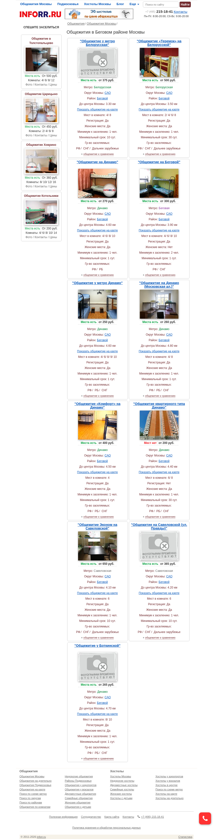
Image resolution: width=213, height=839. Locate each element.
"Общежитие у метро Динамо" (97, 283)
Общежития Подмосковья (35, 785)
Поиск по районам (31, 802)
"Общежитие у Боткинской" (97, 646)
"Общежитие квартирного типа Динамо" (159, 405)
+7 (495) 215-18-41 (151, 816)
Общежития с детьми (78, 806)
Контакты (180, 12)
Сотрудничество (91, 816)
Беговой (102, 98)
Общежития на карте (32, 789)
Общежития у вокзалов (79, 789)
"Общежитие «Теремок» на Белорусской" (159, 43)
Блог (120, 4)
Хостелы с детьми (121, 798)
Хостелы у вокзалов (167, 780)
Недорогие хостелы (122, 780)
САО (108, 93)
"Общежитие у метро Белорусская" (97, 43)
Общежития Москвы (36, 4)
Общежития (76, 23)
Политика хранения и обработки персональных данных (106, 827)
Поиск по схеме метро (33, 793)
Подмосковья (68, 4)
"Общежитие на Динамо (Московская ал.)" (159, 284)
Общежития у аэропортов (80, 785)
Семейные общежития (79, 798)
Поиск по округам (30, 798)
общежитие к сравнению (98, 154)
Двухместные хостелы (124, 785)
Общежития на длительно (36, 780)
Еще (134, 4)
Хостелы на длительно (169, 798)
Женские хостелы (121, 793)
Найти (185, 4)
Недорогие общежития (79, 776)
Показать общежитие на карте (97, 109)
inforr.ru (41, 836)
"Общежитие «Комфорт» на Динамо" (97, 405)
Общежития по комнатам (35, 806)
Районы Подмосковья (78, 780)
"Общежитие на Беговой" (159, 162)
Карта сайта (111, 816)
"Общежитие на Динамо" (97, 162)
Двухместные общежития (80, 793)
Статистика (185, 836)
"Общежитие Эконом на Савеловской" (97, 526)
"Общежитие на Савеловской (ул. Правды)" (159, 526)
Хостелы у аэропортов (169, 776)
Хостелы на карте (166, 793)
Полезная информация (63, 816)
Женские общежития (77, 802)
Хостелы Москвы (97, 4)
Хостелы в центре (166, 785)
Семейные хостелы (122, 789)
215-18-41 (159, 11)
